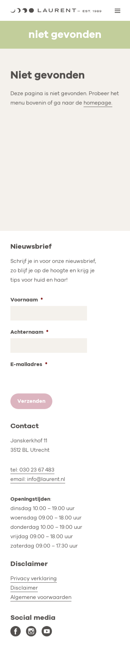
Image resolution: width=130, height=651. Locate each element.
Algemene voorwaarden (40, 597)
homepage (97, 102)
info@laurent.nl (46, 479)
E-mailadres (28, 364)
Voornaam (26, 300)
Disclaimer (24, 587)
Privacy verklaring (33, 578)
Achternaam (29, 332)
